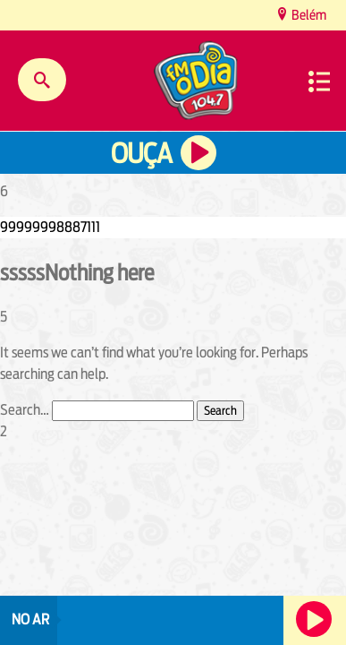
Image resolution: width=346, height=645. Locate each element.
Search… (24, 409)
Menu (319, 81)
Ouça (141, 153)
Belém (307, 14)
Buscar (42, 79)
